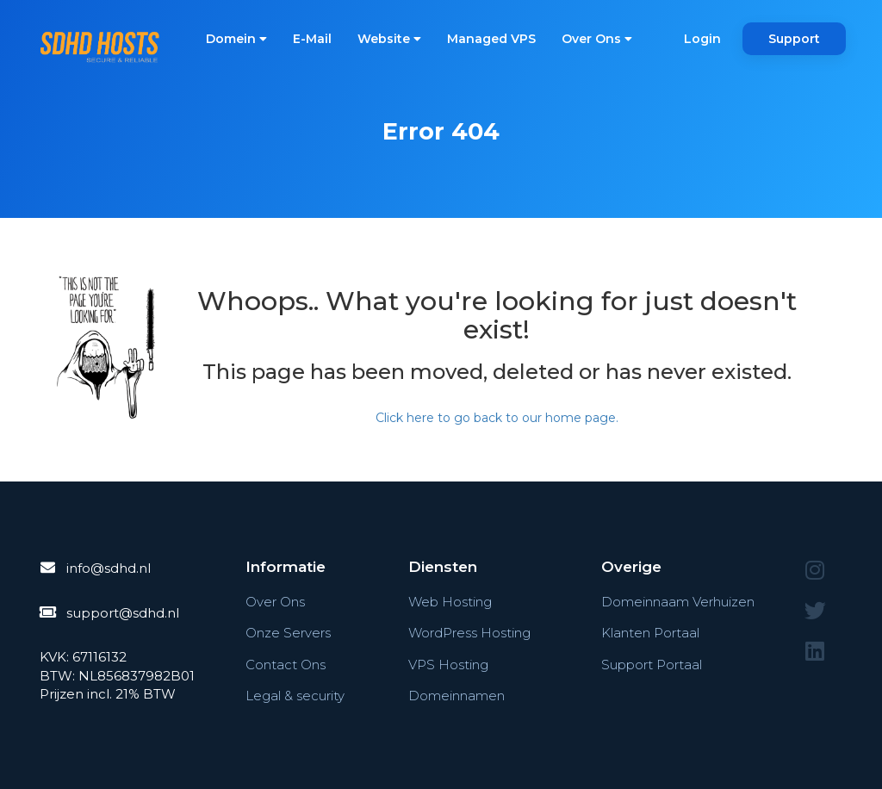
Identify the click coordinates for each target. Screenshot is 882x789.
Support (794, 39)
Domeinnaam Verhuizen (678, 601)
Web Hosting (450, 601)
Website (389, 39)
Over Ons (597, 39)
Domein (236, 39)
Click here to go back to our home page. (497, 418)
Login (702, 39)
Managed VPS (491, 39)
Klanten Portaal (650, 632)
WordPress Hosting (469, 632)
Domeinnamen (456, 695)
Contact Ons (285, 664)
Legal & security (295, 695)
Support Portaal (651, 664)
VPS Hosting (448, 664)
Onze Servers (288, 632)
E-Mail (312, 39)
